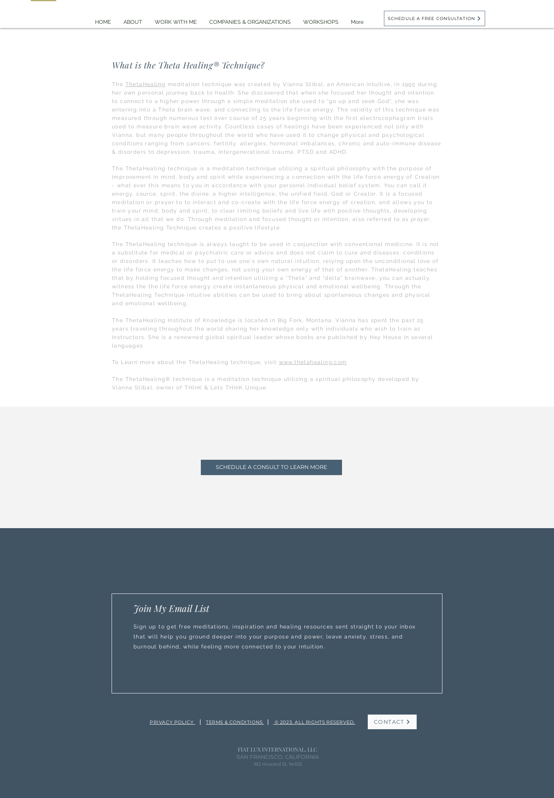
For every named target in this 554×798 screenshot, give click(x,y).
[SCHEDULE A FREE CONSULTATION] (434, 18)
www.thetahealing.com (313, 362)
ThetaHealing (145, 84)
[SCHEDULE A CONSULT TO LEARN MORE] (271, 467)
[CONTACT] (392, 722)
